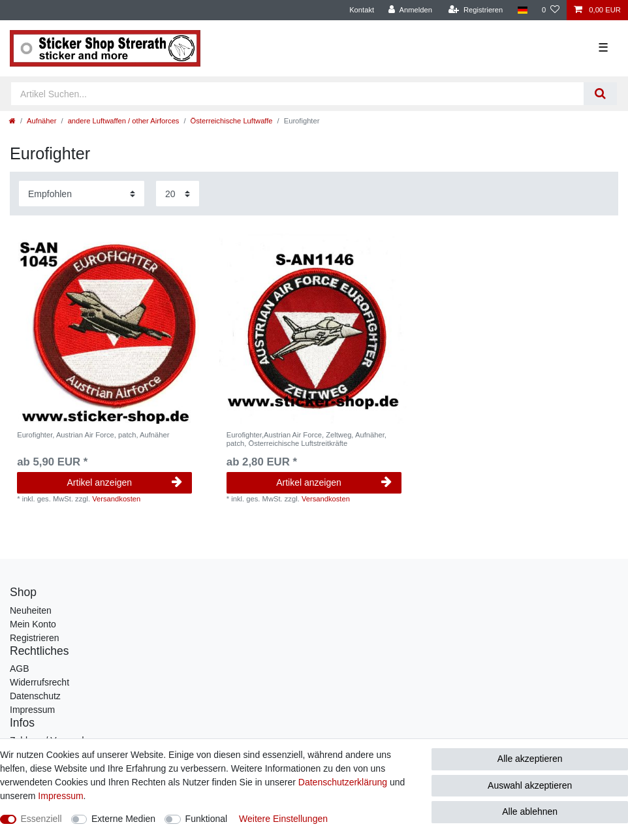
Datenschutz (35, 696)
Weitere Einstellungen (283, 818)
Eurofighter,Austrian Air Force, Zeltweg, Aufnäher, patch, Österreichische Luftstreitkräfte (306, 439)
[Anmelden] (410, 10)
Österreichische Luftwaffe (232, 121)
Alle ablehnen (529, 811)
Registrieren (34, 638)
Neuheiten (31, 610)
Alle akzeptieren (530, 758)
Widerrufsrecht (39, 682)
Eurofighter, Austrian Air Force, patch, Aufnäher (93, 435)
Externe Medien (123, 818)
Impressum (32, 709)
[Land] (522, 10)
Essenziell (41, 818)
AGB (19, 668)
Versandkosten (116, 499)
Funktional (206, 818)
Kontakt (361, 10)
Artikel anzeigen (125, 482)
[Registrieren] (475, 10)
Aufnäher (41, 121)
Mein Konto (33, 624)
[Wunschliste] (551, 10)
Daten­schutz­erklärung (342, 782)
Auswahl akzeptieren (530, 785)
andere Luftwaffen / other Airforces (124, 121)
